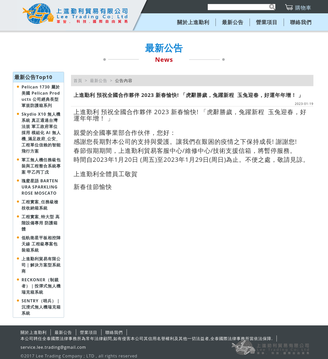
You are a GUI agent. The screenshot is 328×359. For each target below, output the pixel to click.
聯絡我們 (301, 22)
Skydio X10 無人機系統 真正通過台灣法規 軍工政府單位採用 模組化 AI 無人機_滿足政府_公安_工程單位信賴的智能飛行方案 (41, 132)
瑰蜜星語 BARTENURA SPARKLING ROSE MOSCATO (40, 187)
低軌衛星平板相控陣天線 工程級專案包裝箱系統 (41, 244)
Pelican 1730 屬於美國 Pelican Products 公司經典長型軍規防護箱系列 (41, 96)
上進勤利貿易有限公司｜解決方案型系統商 (41, 265)
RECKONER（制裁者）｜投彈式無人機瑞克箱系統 (41, 286)
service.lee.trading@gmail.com (53, 347)
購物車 (303, 7)
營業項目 (267, 22)
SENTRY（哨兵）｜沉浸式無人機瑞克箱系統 (41, 307)
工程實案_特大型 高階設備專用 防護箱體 (41, 223)
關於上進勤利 (193, 22)
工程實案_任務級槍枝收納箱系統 (40, 205)
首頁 (78, 80)
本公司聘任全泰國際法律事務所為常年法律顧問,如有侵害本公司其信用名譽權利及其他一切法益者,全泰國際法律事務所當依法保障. (146, 338)
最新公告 (232, 22)
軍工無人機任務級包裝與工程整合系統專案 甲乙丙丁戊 (41, 166)
